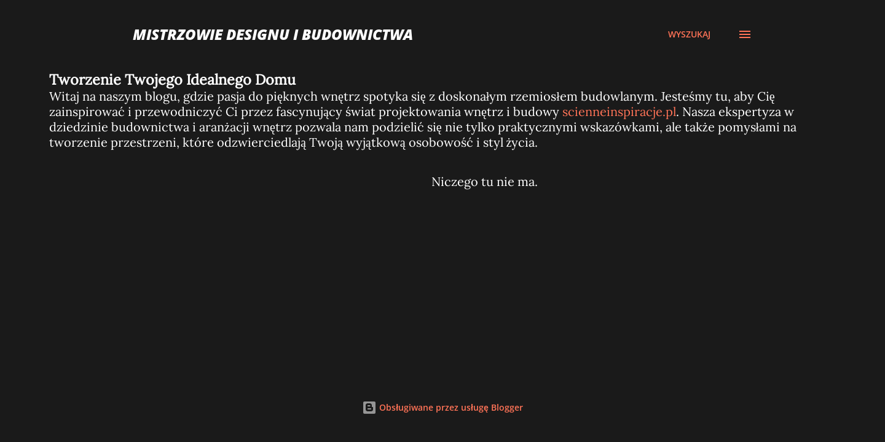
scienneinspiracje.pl (619, 111)
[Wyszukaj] (689, 34)
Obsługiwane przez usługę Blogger (442, 407)
